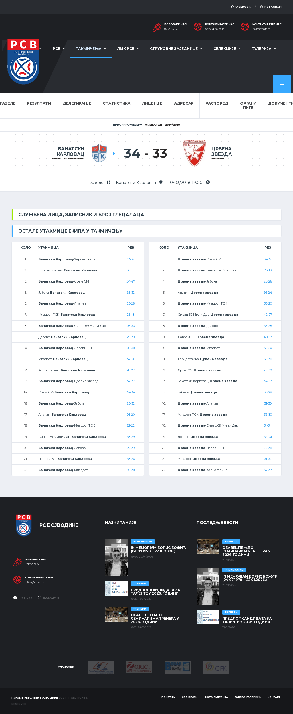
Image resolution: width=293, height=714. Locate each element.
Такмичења (89, 48)
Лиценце (152, 103)
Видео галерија (248, 697)
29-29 (131, 337)
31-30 (268, 403)
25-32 (131, 403)
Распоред (216, 103)
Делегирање (77, 103)
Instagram (271, 6)
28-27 (131, 370)
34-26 (130, 359)
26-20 (131, 415)
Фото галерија (216, 697)
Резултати (39, 103)
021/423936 (171, 29)
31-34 (268, 425)
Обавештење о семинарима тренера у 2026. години (155, 618)
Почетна (168, 697)
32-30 (268, 415)
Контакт (274, 697)
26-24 (268, 293)
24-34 (130, 392)
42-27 (268, 315)
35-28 (131, 303)
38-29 (131, 437)
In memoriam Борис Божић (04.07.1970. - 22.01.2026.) (158, 549)
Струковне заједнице (174, 48)
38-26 (131, 459)
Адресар (184, 103)
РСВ (56, 48)
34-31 (268, 437)
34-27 (130, 281)
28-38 (131, 348)
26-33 (131, 326)
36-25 (268, 326)
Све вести (189, 697)
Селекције (224, 48)
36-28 (131, 470)
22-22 (131, 425)
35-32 (131, 293)
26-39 (268, 370)
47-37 (268, 470)
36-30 (268, 359)
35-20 (268, 303)
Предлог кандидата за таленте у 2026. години (155, 591)
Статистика (116, 103)
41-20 (268, 348)
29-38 (268, 448)
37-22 (268, 259)
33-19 (130, 270)
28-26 (268, 281)
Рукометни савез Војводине (34, 697)
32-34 (130, 259)
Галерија (262, 48)
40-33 (268, 337)
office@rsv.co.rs (214, 29)
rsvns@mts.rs (261, 29)
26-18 (130, 315)
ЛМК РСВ (125, 48)
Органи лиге (248, 105)
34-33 (130, 381)
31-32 (268, 459)
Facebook (241, 6)
